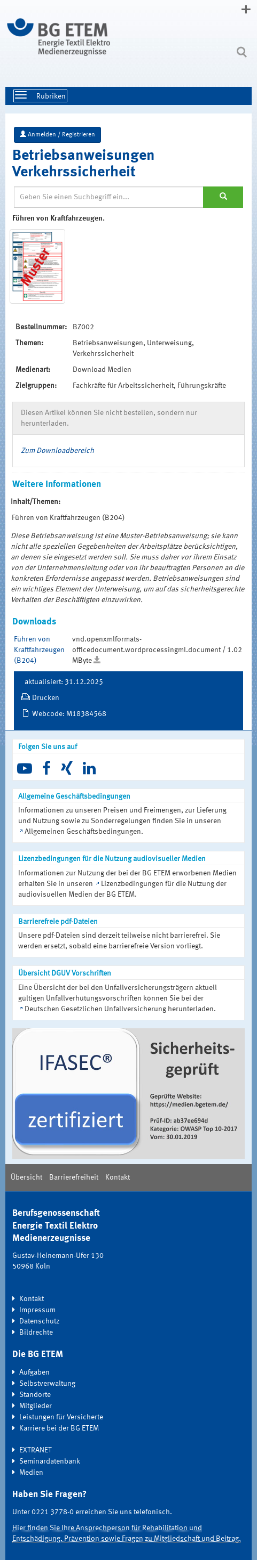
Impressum (37, 1310)
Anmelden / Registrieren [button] (57, 134)
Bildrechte (36, 1332)
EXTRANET (35, 1450)
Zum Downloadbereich (57, 450)
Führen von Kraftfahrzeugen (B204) (39, 650)
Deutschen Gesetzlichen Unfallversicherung (95, 1009)
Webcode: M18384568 (69, 714)
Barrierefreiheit (73, 1177)
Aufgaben (34, 1372)
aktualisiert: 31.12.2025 (64, 682)
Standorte (35, 1395)
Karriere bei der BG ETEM (59, 1428)
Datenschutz (39, 1321)
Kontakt (117, 1177)
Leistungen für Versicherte (61, 1417)
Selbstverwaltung (47, 1383)
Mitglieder (35, 1406)
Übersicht (26, 1177)
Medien (31, 1472)
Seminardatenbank (49, 1461)
